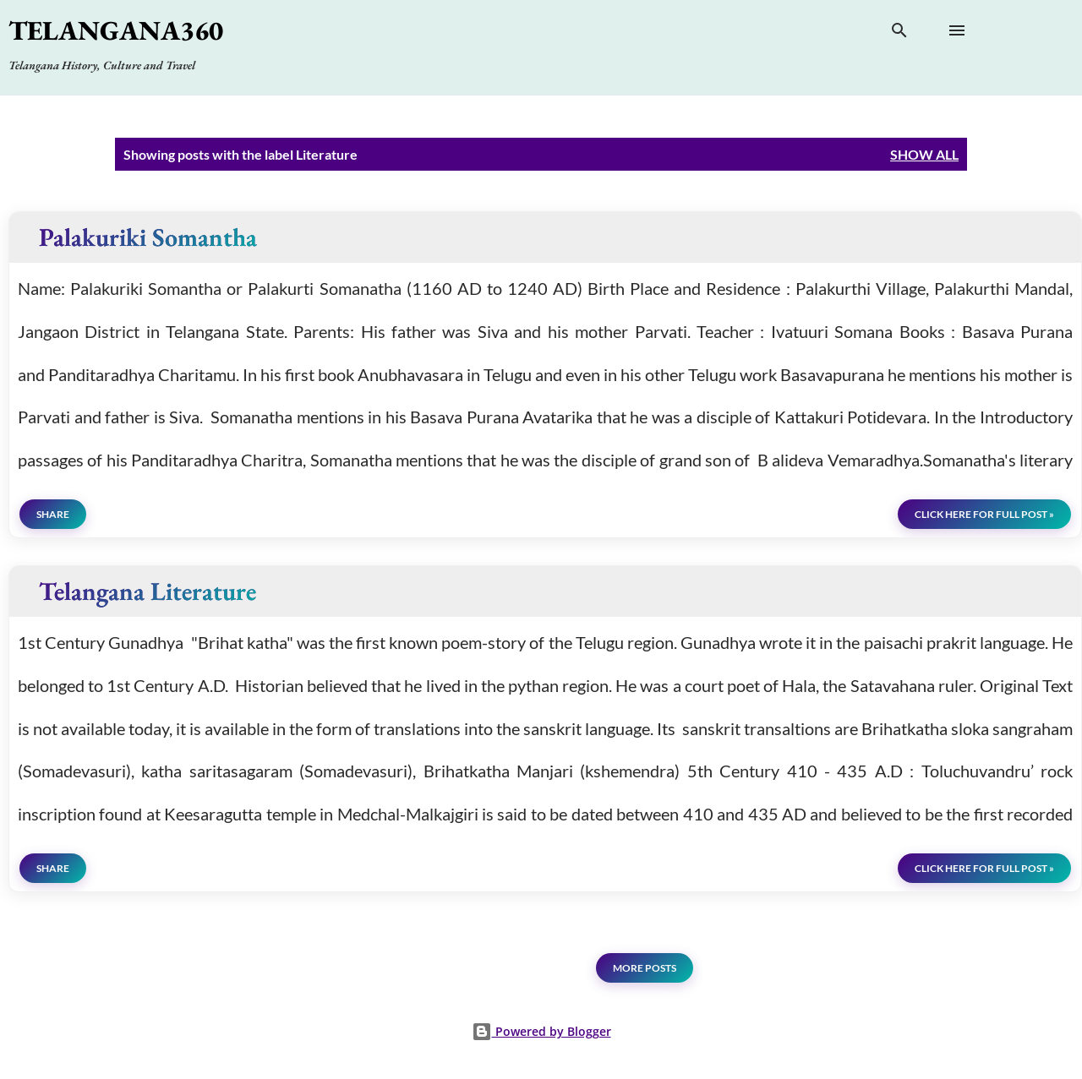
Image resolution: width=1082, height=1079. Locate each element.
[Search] (899, 34)
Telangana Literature (147, 591)
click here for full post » (984, 514)
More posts (644, 968)
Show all (924, 154)
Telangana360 (115, 30)
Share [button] (52, 514)
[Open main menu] (957, 30)
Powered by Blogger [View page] (541, 1031)
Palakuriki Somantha (148, 237)
